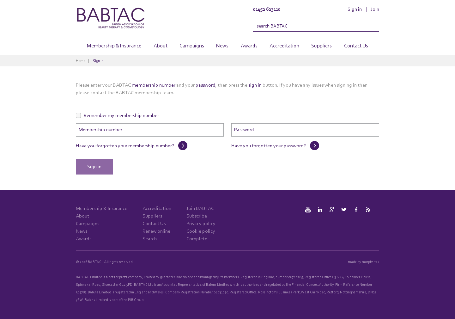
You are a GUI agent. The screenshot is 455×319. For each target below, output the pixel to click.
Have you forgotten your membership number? (125, 146)
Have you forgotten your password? (268, 146)
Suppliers (321, 46)
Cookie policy (200, 231)
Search (150, 239)
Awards (249, 46)
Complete (196, 239)
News (222, 46)
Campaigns (191, 46)
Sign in (355, 9)
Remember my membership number (121, 115)
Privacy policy (200, 223)
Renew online (156, 231)
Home (80, 61)
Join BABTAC (200, 208)
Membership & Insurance (114, 46)
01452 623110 (266, 9)
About (160, 46)
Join (375, 9)
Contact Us (356, 46)
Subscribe (196, 216)
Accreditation (284, 46)
